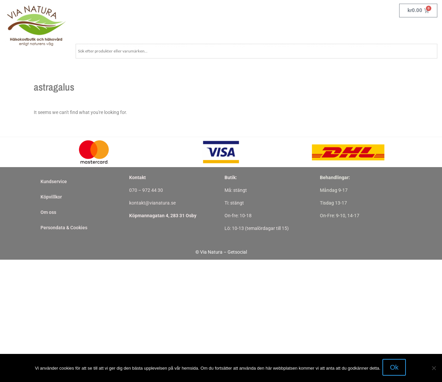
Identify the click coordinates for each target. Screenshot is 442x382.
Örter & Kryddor (174, 29)
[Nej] (433, 368)
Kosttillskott (92, 29)
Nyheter (355, 29)
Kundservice (53, 181)
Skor (213, 29)
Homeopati (131, 29)
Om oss (383, 29)
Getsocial (237, 252)
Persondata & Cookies (63, 227)
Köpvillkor (51, 197)
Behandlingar (321, 29)
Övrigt (242, 29)
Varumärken (279, 29)
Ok (395, 368)
